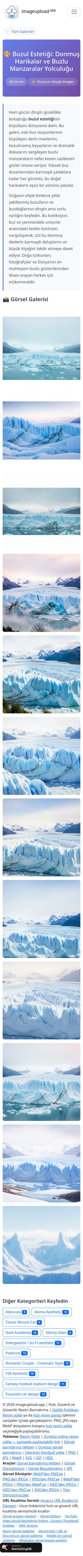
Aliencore (16, 1311)
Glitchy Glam (59, 1332)
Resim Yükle (30, 1436)
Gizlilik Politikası (65, 1409)
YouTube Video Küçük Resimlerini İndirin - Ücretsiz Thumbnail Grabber (41, 1521)
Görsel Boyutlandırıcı (45, 1468)
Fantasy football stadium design (36, 1383)
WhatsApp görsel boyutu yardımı (43, 1540)
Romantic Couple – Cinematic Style (38, 1363)
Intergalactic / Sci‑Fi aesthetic (33, 1342)
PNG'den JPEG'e (15, 1479)
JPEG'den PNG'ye (45, 1479)
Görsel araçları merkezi (19, 1516)
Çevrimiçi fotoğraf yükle (44, 1452)
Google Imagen (63, 82)
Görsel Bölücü (50, 1516)
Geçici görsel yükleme (18, 1531)
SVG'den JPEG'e (46, 1489)
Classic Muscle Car (24, 1322)
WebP (17, 1457)
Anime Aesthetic (52, 1311)
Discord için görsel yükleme (22, 1536)
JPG (5, 1457)
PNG (72, 1452)
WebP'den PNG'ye (48, 1473)
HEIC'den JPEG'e (63, 1484)
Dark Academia (22, 1332)
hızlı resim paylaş (47, 1415)
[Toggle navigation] (74, 11)
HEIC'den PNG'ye (17, 1489)
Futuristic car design (26, 1394)
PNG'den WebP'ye (31, 1484)
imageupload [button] (29, 12)
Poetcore (17, 1353)
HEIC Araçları (28, 1525)
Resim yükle (13, 1415)
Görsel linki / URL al (53, 1531)
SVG (28, 1457)
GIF (38, 1457)
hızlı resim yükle (59, 1425)
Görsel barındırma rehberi (39, 1463)
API (69, 1468)
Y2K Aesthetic (20, 1373)
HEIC (49, 1457)
